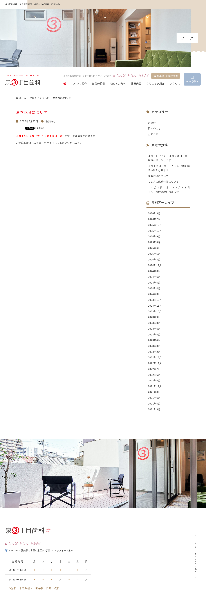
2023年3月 (154, 347)
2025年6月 (154, 249)
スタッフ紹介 (79, 83)
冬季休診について (158, 176)
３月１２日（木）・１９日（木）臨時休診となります (169, 168)
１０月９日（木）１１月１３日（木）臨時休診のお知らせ (169, 190)
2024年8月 (154, 272)
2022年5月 (154, 382)
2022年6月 (154, 376)
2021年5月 (154, 405)
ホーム (21, 98)
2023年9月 (154, 318)
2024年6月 (154, 278)
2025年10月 (155, 231)
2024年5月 (154, 283)
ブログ (33, 98)
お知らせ (44, 98)
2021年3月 (154, 411)
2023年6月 (154, 330)
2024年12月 (155, 266)
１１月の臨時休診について (163, 182)
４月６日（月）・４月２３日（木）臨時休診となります (169, 158)
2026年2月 (154, 220)
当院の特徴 (98, 83)
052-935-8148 (130, 76)
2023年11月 (155, 307)
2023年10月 (155, 312)
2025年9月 (154, 237)
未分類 (152, 122)
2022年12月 (155, 359)
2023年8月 (154, 324)
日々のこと (154, 128)
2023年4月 (154, 341)
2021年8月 (154, 394)
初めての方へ (118, 83)
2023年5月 (154, 336)
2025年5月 (154, 254)
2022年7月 (154, 371)
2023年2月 (154, 353)
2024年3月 (154, 295)
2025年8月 (154, 243)
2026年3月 (154, 214)
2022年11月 (155, 365)
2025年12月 (155, 225)
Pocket (39, 128)
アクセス (175, 83)
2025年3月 (154, 260)
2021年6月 (154, 400)
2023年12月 (155, 301)
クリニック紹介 (155, 83)
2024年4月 (154, 289)
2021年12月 (155, 388)
